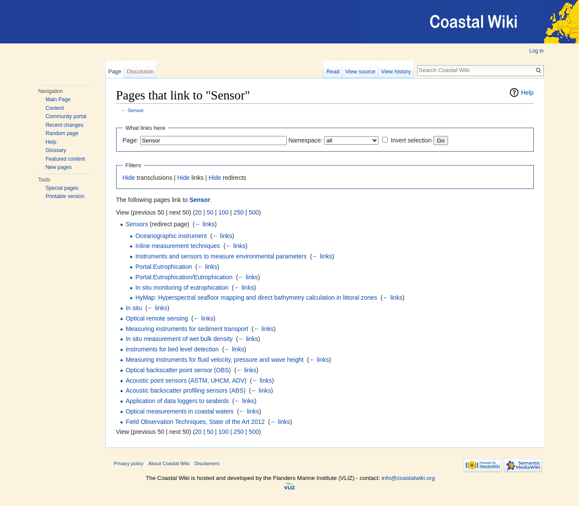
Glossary (56, 150)
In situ (134, 307)
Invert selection (411, 140)
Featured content (65, 159)
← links (205, 224)
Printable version (65, 196)
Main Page (58, 99)
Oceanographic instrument (171, 235)
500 (254, 212)
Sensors (137, 224)
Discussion (140, 71)
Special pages (62, 188)
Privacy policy (129, 463)
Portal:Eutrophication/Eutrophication (183, 277)
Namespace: (305, 140)
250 (239, 212)
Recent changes (65, 125)
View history (396, 71)
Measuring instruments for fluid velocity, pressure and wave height (215, 359)
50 (210, 212)
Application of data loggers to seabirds (177, 400)
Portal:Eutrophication (163, 266)
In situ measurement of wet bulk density (179, 338)
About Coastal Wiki (169, 463)
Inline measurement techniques (177, 245)
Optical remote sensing (157, 318)
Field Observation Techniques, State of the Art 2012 (195, 421)
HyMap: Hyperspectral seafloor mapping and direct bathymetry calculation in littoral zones (256, 297)
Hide (129, 177)
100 (223, 212)
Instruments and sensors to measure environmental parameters (221, 256)
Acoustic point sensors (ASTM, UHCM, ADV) (186, 380)
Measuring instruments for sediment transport (187, 328)
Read (333, 71)
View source (360, 71)
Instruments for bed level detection (172, 349)
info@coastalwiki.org (408, 478)
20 (198, 212)
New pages (59, 167)
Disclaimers (207, 463)
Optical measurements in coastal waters (180, 411)
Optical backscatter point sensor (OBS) (178, 370)
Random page (62, 133)
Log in (536, 51)
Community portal (66, 116)
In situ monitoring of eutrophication (181, 287)
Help (51, 142)
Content (55, 108)
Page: (131, 140)
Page (114, 71)
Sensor (135, 110)
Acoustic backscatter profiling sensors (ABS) (185, 390)
